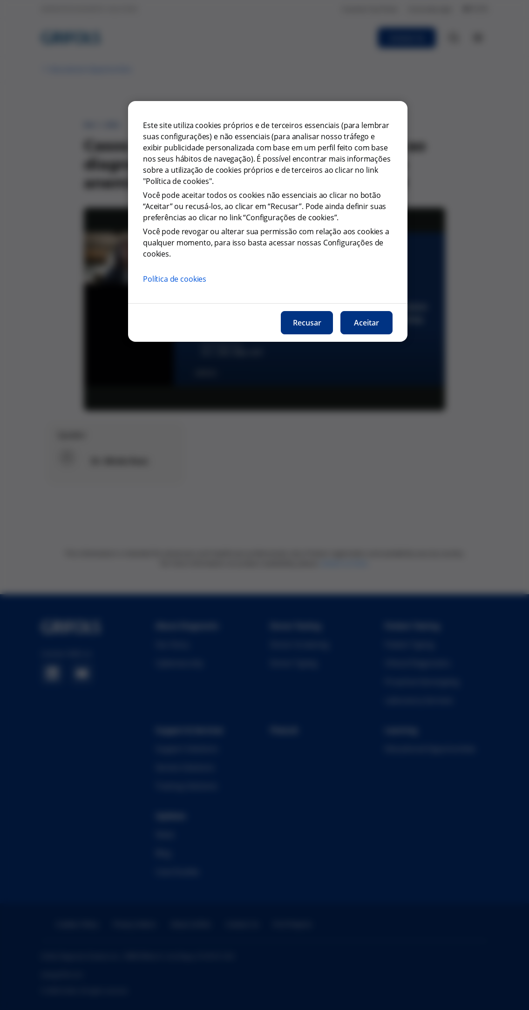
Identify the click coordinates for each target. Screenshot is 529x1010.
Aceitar (366, 323)
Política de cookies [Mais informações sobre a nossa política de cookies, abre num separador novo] (174, 279)
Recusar (307, 323)
